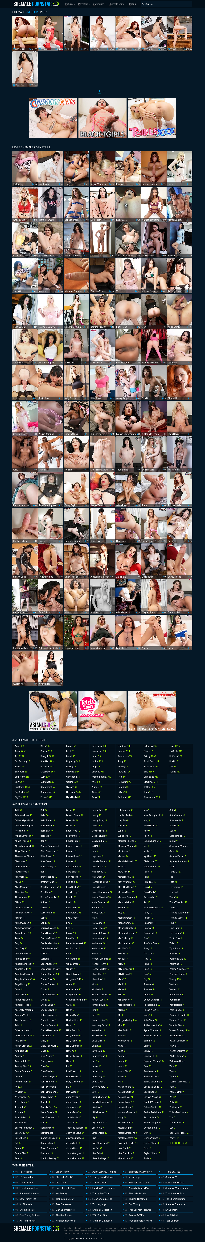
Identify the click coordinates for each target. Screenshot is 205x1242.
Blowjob (47, 756)
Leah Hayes (99, 1056)
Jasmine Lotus (75, 1133)
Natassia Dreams (128, 1112)
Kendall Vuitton (100, 969)
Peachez (150, 923)
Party (122, 761)
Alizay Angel (22, 897)
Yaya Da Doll (176, 1092)
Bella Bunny (47, 825)
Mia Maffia (124, 948)
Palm (148, 871)
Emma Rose (74, 856)
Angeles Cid (23, 969)
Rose (148, 1015)
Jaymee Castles (75, 1138)
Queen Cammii (153, 999)
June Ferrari (99, 866)
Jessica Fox (99, 830)
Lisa (95, 1138)
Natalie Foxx (125, 1097)
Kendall (97, 953)
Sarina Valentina (154, 1081)
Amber (20, 917)
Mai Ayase (124, 851)
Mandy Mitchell (127, 861)
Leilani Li (98, 1071)
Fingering (73, 761)
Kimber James (101, 994)
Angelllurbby (22, 984)
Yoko (173, 1102)
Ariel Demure (23, 1020)
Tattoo (149, 787)
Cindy (45, 1040)
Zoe (172, 1127)
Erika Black (73, 871)
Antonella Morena (25, 1010)
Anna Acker (21, 994)
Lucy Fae (123, 820)
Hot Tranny (61, 1193)
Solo (149, 771)
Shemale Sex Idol (137, 1193)
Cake (44, 917)
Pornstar (124, 782)
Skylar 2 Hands (152, 1153)
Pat (147, 902)
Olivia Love (150, 861)
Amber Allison (23, 923)
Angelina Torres (25, 979)
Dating (132, 4)
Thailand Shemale (138, 1199)
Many (122, 866)
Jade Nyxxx (73, 1097)
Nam (122, 1046)
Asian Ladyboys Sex (66, 1220)
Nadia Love (125, 1040)
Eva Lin (71, 902)
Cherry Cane (48, 1005)
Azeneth (21, 1107)
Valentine (175, 964)
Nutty (148, 851)
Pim (146, 938)
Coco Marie (47, 1071)
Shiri (147, 1133)
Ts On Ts (175, 751)
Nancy (122, 1056)
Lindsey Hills (99, 1133)
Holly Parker (73, 1040)
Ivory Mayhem (75, 1081)
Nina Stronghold (153, 815)
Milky (121, 964)
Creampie (48, 771)
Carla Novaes (49, 933)
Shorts (148, 751)
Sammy (149, 1040)
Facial (71, 746)
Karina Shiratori (101, 897)
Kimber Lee (100, 999)
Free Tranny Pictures (30, 1215)
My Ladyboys (172, 1210)
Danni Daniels (49, 1112)
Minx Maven (125, 999)
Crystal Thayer (49, 1076)
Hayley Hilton (74, 1020)
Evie (69, 923)
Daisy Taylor (48, 1097)
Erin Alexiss (73, 877)
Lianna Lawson (101, 1097)
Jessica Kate (99, 836)
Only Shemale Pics (65, 1210)
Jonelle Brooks (101, 861)
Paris (148, 887)
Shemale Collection (102, 1210)
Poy (147, 979)
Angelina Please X (25, 974)
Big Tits (21, 797)
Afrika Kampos (24, 836)
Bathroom (22, 777)
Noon (148, 836)
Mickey (123, 953)
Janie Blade (73, 1117)
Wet (172, 766)
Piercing (124, 771)
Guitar (70, 1005)
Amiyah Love (23, 933)
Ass (19, 756)
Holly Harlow (74, 1035)
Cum (45, 777)
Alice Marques (23, 887)
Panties (124, 751)
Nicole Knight (125, 1127)
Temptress (176, 887)
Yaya (172, 1086)
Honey (71, 1051)
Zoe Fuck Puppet (179, 1133)
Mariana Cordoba (129, 897)
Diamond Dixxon (50, 1138)
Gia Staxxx (73, 948)
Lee (95, 1061)
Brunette (47, 766)
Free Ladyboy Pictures (140, 1210)
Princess (149, 989)
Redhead (124, 797)
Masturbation (101, 777)
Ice (69, 1066)
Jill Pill (96, 846)
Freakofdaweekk (76, 943)
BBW (19, 782)
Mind (122, 984)
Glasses (71, 787)
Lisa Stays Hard (101, 1143)
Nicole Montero (127, 1138)
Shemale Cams (116, 4)
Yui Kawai (175, 1107)
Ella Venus (73, 836)
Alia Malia (21, 877)
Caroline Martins (50, 943)
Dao (44, 1122)
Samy (147, 1046)
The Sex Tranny (64, 1215)
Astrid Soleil (22, 1051)
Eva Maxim (73, 907)
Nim (147, 810)
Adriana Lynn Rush (26, 820)
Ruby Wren (151, 1020)
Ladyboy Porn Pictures (103, 1188)
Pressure (149, 984)
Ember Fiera (74, 841)
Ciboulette (47, 1035)
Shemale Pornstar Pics (84, 1239)
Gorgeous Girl (74, 979)
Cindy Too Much (49, 1046)
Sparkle (174, 825)
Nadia (122, 1035)
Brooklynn (47, 892)
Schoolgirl (150, 746)
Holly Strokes (74, 1046)
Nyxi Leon (150, 856)
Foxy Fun (72, 938)
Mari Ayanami (126, 882)
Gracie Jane (73, 989)
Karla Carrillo (100, 902)
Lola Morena (125, 810)
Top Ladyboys (99, 1204)
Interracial (99, 746)
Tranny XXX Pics (137, 1215)
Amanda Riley (23, 907)
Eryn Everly (72, 892)
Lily (95, 1117)
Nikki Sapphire (126, 1153)
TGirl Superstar (63, 1204)
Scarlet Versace (152, 1102)
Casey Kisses (49, 964)
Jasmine (72, 1122)
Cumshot (48, 782)
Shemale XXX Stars (139, 1182)
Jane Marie (73, 1112)
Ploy (147, 958)
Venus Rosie (176, 1005)
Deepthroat (48, 787)
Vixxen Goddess (179, 1040)
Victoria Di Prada (179, 1015)
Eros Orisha (73, 887)
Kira (95, 1010)
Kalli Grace (99, 877)
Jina (95, 851)
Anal (19, 746)
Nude (97, 787)
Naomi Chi (124, 1071)
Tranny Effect (26, 1182)
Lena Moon (98, 1081)
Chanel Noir (48, 979)
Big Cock (22, 792)
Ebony (46, 797)
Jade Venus (73, 1107)
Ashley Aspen (23, 1030)
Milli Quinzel (125, 974)
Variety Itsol (176, 994)
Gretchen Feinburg (76, 999)
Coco (45, 1066)
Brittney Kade (49, 882)
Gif (68, 953)
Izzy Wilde (72, 1092)
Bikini (45, 746)
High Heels (73, 797)
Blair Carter (48, 861)
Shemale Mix (172, 1177)
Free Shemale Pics (29, 1188)
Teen (148, 792)
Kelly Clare (99, 943)
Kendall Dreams (101, 958)
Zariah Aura (176, 1122)
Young (174, 771)
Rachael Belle (152, 1005)
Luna (122, 830)
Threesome (152, 797)
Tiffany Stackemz (179, 912)
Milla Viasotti (126, 969)
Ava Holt (20, 1092)
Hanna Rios (72, 1015)
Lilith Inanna (99, 1112)
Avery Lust (22, 1102)
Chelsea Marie (49, 994)
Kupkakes (98, 1030)
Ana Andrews (23, 953)
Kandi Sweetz (100, 887)
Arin (18, 1025)
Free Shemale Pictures (140, 1220)
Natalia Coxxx (126, 1092)
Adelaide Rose (23, 815)
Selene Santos (152, 1107)
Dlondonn (47, 1153)
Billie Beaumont (49, 851)
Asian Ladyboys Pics (139, 1188)
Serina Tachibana (154, 1112)
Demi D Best (48, 1133)
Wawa (174, 1046)
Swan (173, 851)
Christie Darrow (49, 1025)
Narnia (122, 1076)
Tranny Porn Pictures (103, 1177)
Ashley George (24, 1035)
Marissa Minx (126, 902)
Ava (18, 1086)
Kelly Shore (99, 948)
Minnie (122, 989)
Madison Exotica (127, 841)
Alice (19, 882)
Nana (121, 1051)
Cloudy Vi (47, 1061)
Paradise (150, 882)
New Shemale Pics (174, 1182)
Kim (95, 984)
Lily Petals (98, 1127)
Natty (122, 1117)
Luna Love (124, 836)
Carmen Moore (50, 938)
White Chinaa (177, 1056)
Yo (172, 1097)
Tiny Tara (175, 928)
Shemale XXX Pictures (140, 1171)
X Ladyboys (134, 1177)
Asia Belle (21, 1040)
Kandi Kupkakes (101, 882)
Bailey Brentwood (24, 1127)
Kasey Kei (98, 912)
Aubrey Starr (23, 1066)
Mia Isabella (126, 943)
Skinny (150, 756)
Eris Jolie (72, 882)
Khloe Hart (99, 974)
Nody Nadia (151, 825)
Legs (96, 766)
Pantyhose (125, 756)
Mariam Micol (126, 892)
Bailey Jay (22, 1133)
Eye (69, 928)
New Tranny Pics (28, 1199)
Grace (70, 984)
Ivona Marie (73, 1076)
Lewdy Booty (100, 1086)
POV (122, 792)
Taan (172, 866)
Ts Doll (173, 943)
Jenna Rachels (75, 1158)
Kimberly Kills (100, 1005)
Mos (121, 1025)
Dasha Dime (47, 1127)
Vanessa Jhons (178, 974)
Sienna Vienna (152, 1138)
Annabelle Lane (24, 999)
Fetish (70, 756)
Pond (148, 964)
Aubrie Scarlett (23, 1071)
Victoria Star (176, 1025)
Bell (44, 810)
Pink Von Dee (151, 943)
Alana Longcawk (24, 846)
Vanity (173, 984)
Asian (20, 751)
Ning (147, 820)
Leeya (96, 1066)
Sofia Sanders (177, 815)
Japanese (99, 751)
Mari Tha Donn (127, 887)
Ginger (70, 969)
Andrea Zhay (22, 958)
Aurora (19, 1076)
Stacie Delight (177, 836)
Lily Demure (99, 1122)
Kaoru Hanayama (102, 892)
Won (172, 1071)
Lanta (96, 1046)
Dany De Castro (50, 1117)
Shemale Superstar (29, 1193)
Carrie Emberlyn (49, 948)
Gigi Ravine (73, 958)
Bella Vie (46, 836)
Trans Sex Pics (172, 1171)
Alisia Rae (21, 892)
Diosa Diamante (49, 1148)
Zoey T (174, 1138)
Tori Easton (176, 933)
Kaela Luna (99, 871)
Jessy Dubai (99, 841)
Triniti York (175, 938)
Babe (19, 766)
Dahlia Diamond (49, 1092)
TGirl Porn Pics (99, 1215)
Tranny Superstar (65, 1199)
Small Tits (151, 766)
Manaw (123, 856)
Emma (71, 851)
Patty (148, 912)
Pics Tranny (62, 1182)
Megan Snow (126, 923)
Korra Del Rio (100, 1020)
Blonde (46, 751)
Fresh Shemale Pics (102, 1199)
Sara (148, 1066)
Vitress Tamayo (179, 1030)
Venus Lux (176, 999)
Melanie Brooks (127, 928)
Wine (173, 1066)
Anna (19, 989)
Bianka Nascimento (52, 846)
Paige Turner (152, 866)
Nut (147, 846)
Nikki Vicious (125, 1158)
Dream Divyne (74, 815)
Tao (172, 877)
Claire (45, 1051)
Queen (148, 994)
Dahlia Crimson (50, 1086)
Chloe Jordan (49, 1015)
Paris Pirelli (150, 892)
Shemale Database (102, 1220)
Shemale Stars (27, 1210)
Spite (172, 830)
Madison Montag (127, 846)
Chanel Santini (49, 984)
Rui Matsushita (153, 1025)
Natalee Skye (126, 1086)
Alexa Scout (22, 866)
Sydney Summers (179, 861)
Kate (95, 917)
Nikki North (125, 1148)
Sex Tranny (134, 1204)
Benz (45, 841)
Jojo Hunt (97, 856)
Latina (97, 761)
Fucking (73, 771)
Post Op (123, 787)
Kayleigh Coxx (100, 933)
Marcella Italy (126, 877)
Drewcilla (72, 820)
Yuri (172, 1117)
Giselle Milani (73, 974)
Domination (48, 792)
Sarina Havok (151, 1076)
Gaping (72, 782)
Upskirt (174, 761)
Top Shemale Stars (175, 1199)
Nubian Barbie (152, 841)
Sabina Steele (152, 1035)
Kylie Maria (99, 1035)
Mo (120, 1015)
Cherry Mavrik (49, 1010)
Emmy (71, 861)
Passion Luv (150, 897)
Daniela (45, 1102)
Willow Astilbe (177, 1061)
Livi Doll (97, 1148)
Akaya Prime (23, 841)
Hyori (70, 1061)
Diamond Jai (48, 1143)
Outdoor (124, 746)
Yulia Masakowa (178, 1112)
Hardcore (73, 792)
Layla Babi (98, 1051)
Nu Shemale (26, 1204)
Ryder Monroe (152, 1030)
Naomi (122, 1066)
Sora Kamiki (176, 820)
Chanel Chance (50, 974)
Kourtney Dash (101, 1025)
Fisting (71, 766)
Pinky (148, 948)
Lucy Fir (122, 825)
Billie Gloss (47, 856)
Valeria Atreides (179, 969)
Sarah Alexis (151, 1071)
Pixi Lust (149, 953)
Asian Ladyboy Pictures (104, 1171)
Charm (45, 989)
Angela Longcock (24, 964)
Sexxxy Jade (152, 1117)
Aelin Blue (21, 830)
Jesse (97, 825)
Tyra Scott (176, 948)
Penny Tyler (151, 933)
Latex (96, 756)
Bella (45, 815)
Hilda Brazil (73, 1030)
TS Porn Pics (26, 1171)
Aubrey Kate (22, 1061)
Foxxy (71, 933)
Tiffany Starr (178, 917)
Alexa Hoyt (21, 861)
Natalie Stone (125, 1107)
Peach (148, 917)
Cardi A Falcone (50, 928)
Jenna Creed (74, 1148)
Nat (121, 1081)
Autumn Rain (23, 1081)
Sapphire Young (154, 1061)
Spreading (151, 777)
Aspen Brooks (23, 1046)
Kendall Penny (100, 964)
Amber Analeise (24, 928)
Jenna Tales (99, 810)
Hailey (70, 1010)
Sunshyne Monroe (180, 846)
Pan (146, 877)
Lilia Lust (98, 1107)
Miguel (123, 958)
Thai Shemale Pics (174, 1193)
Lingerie (98, 771)
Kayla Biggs (99, 928)
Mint (121, 994)
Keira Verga (100, 938)
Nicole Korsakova (127, 1133)
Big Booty (22, 787)
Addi (18, 810)
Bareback (22, 771)
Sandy (148, 1051)
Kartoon (97, 907)
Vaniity (175, 979)
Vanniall (174, 989)
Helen (70, 1025)
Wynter (173, 1076)
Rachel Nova (151, 1010)
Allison (20, 902)
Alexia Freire (22, 871)
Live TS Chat (171, 1215)
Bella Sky (47, 830)
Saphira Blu (151, 1056)
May (121, 912)
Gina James (73, 964)
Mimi (122, 979)
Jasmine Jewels (76, 1127)
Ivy (68, 1086)
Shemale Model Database (178, 1188)
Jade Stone (73, 1102)
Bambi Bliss (21, 1153)
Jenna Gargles (75, 1153)
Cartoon (46, 958)
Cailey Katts (48, 912)
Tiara (173, 897)
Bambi (19, 1148)
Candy (45, 923)
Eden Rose (73, 830)
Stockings (151, 782)
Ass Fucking (22, 761)
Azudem (20, 1112)
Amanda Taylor (23, 912)
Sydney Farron (177, 856)
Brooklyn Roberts (51, 887)
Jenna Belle (73, 1143)
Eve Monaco (74, 917)
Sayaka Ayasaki (152, 1097)
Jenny (96, 815)
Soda (147, 1158)
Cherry (45, 999)
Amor (19, 938)
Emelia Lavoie (74, 846)
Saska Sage (150, 1092)
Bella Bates (48, 820)
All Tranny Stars (28, 1220)
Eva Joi (71, 897)
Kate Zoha (99, 923)
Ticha (173, 907)
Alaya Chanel (22, 851)
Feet (70, 751)
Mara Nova (124, 871)
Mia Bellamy (125, 938)
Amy (19, 943)
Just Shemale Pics (65, 1188)
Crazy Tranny (62, 1171)
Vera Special (176, 1010)
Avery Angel (22, 1097)
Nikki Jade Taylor (128, 1143)
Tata (173, 882)
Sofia (172, 810)
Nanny (122, 1061)
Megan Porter (126, 917)
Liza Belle (97, 1153)
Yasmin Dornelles (179, 1081)
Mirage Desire (126, 1005)
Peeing (123, 766)
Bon (44, 871)
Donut (70, 810)
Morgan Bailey (127, 1020)
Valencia (174, 953)
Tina (172, 923)
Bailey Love (21, 1138)
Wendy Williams (178, 1051)
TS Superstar (26, 1177)
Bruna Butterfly (50, 897)
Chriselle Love (48, 1020)
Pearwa (149, 928)
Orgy (96, 797)
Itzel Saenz (73, 1071)
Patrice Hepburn (153, 907)
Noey (147, 830)
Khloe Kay (98, 979)
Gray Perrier (73, 994)
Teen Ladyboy (172, 1220)
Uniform (175, 756)
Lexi (95, 1092)
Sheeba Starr (152, 1127)
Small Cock (151, 761)
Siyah (147, 1148)
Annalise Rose (23, 1005)
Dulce (70, 825)
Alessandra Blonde (26, 856)
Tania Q (175, 871)
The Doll (174, 892)
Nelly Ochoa (125, 1122)
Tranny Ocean (99, 1182)
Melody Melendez (128, 933)
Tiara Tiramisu (178, 902)
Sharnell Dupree (153, 1122)
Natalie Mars (126, 1102)
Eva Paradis (73, 912)
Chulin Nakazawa (51, 1030)
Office (96, 792)
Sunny (173, 841)
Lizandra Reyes (100, 1158)
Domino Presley (50, 1158)
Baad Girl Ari (22, 1117)
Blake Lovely (48, 866)
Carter (45, 953)
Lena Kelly (98, 1076)
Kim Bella (97, 989)
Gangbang (73, 777)
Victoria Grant (177, 1020)
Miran (122, 1010)
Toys (174, 746)
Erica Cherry (74, 866)
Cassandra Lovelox (51, 969)
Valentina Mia (177, 958)
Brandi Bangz (49, 877)
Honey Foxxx (74, 1056)
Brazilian (47, 761)
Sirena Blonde (152, 1143)
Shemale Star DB (64, 1177)
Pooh (148, 969)
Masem (123, 907)
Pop (147, 974)
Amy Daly (21, 948)
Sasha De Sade (153, 1086)
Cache (45, 907)
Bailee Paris (22, 1122)
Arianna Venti (22, 1015)
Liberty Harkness (102, 1102)
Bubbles (46, 902)
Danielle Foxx (49, 1107)
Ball (18, 1143)
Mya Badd (124, 1030)
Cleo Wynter (48, 1056)
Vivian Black (176, 1035)
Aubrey (20, 1056)
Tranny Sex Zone (101, 1193)
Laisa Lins (98, 1040)
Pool (122, 777)
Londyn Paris (125, 815)
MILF (96, 782)
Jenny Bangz (100, 820)
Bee (18, 1158)
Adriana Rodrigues (26, 825)
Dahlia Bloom (49, 1081)
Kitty (96, 1015)
